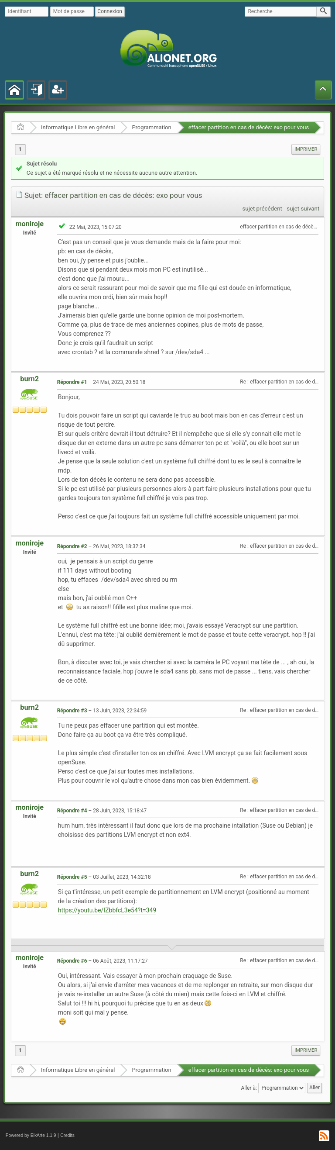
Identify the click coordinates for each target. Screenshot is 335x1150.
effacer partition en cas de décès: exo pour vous (248, 127)
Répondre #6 (72, 961)
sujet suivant (303, 208)
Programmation (151, 127)
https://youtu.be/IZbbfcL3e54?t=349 (107, 910)
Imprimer (305, 149)
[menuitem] (305, 149)
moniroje (29, 224)
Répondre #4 (72, 811)
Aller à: (248, 1087)
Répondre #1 (72, 382)
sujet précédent (262, 208)
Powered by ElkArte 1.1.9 (31, 1135)
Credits (67, 1135)
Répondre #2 (72, 546)
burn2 (29, 379)
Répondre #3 (72, 711)
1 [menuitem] (20, 149)
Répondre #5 (72, 877)
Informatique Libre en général (78, 127)
